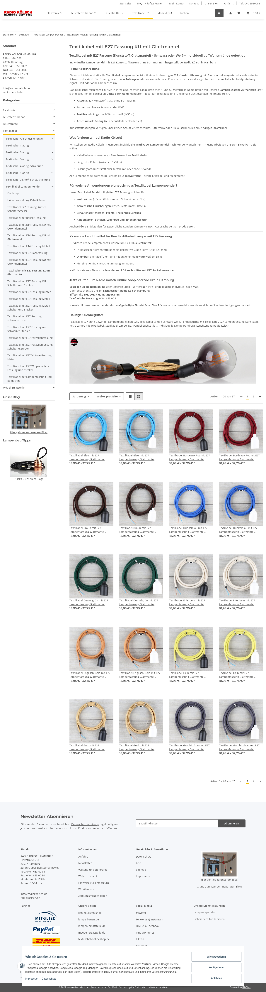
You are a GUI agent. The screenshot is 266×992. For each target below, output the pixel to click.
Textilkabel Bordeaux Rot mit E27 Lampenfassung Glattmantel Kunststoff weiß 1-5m (239, 457)
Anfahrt (228, 3)
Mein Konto (176, 3)
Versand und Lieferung (92, 869)
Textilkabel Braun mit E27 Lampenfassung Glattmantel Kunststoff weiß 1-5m (136, 530)
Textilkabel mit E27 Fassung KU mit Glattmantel (29, 272)
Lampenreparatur (205, 912)
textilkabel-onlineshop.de (94, 939)
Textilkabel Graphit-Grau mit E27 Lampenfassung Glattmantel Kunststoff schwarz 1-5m (189, 747)
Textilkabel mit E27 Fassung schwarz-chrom (24, 318)
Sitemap (141, 869)
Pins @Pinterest (145, 932)
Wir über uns (86, 889)
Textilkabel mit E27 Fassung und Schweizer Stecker (27, 329)
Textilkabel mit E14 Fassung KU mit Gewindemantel (29, 226)
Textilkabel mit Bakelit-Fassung (26, 218)
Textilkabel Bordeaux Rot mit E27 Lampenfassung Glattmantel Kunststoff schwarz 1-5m (189, 457)
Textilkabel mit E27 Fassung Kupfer (29, 292)
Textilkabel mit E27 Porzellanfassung (30, 338)
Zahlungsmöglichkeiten (92, 895)
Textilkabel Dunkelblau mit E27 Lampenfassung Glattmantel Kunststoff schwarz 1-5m (188, 530)
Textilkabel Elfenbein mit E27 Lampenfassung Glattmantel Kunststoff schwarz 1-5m (187, 602)
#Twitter (141, 913)
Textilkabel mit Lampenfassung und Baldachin (29, 378)
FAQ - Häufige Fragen (150, 3)
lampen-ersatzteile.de (91, 926)
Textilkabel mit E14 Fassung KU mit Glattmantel (29, 237)
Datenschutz (52, 980)
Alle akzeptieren (213, 958)
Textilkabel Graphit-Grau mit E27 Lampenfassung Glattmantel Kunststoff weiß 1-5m (239, 747)
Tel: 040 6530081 (249, 3)
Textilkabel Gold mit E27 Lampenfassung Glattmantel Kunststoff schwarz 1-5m (87, 747)
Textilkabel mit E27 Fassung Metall (28, 299)
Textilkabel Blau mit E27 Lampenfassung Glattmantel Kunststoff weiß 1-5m (136, 457)
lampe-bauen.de (88, 919)
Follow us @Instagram (149, 919)
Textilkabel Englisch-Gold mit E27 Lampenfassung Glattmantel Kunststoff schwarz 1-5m (89, 675)
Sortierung (79, 396)
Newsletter (85, 863)
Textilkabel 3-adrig (17, 159)
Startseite (125, 3)
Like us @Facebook (147, 926)
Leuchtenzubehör (14, 117)
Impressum (34, 980)
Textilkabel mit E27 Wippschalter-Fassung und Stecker (28, 368)
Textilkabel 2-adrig (17, 152)
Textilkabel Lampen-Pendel (23, 186)
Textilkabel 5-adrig (17, 173)
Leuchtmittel (10, 124)
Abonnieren (231, 823)
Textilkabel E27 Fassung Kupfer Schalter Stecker (26, 209)
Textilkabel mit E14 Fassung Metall (28, 246)
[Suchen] (196, 13)
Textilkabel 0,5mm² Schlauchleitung (28, 179)
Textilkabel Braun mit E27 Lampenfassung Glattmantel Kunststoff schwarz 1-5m (87, 530)
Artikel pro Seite (107, 396)
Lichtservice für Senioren (209, 919)
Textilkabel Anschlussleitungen (25, 138)
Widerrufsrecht (87, 876)
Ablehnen (213, 977)
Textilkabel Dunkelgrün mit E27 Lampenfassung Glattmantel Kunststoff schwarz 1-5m (88, 602)
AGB (138, 863)
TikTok (140, 939)
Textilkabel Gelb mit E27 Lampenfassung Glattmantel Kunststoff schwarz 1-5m (186, 675)
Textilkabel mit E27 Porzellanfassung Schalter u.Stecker (30, 346)
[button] (230, 13)
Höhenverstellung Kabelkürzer (26, 200)
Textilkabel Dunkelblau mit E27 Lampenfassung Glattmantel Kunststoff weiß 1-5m (238, 530)
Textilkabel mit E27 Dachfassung (27, 253)
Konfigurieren (213, 967)
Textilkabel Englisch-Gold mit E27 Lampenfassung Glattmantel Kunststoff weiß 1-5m (139, 675)
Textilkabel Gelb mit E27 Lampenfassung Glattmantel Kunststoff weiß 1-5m (236, 675)
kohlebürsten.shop (90, 913)
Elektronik (9, 110)
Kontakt (194, 3)
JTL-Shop (246, 987)
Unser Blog (211, 3)
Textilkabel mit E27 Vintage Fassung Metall (29, 357)
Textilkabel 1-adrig (17, 145)
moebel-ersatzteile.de (91, 932)
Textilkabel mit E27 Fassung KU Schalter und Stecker (26, 283)
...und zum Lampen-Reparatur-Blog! (219, 886)
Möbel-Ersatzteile (14, 387)
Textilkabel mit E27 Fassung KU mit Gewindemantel (29, 261)
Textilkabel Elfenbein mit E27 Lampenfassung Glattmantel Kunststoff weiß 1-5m (237, 602)
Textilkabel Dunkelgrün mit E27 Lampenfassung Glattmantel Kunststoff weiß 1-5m (138, 602)
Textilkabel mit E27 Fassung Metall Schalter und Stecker (28, 307)
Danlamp (13, 193)
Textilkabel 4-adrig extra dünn (24, 166)
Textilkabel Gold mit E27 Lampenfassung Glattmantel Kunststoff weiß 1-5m (136, 747)
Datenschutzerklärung (85, 824)
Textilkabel (10, 130)
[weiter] (259, 396)
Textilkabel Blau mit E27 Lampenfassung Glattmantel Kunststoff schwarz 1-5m (87, 457)
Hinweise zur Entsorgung (93, 883)
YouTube (141, 945)
